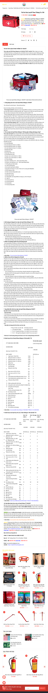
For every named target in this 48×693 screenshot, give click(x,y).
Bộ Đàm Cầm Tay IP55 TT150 (39, 567)
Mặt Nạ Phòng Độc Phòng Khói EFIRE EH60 (9, 567)
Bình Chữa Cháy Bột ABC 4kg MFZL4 (13, 674)
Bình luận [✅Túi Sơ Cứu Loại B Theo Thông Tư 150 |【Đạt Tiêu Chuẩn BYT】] (12, 44)
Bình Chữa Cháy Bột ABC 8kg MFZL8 (35, 674)
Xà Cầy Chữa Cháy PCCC (24, 624)
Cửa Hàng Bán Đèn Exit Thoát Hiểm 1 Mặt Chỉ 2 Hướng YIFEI (16, 643)
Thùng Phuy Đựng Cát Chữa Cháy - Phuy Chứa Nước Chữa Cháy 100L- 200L (9, 605)
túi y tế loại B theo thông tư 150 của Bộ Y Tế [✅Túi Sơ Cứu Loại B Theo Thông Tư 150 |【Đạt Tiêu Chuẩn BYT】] (21, 338)
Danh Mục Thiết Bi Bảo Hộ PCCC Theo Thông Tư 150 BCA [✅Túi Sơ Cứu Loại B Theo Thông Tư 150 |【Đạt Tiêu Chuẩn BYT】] (21, 8)
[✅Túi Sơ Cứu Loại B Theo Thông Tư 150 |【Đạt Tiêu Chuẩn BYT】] (44, 4)
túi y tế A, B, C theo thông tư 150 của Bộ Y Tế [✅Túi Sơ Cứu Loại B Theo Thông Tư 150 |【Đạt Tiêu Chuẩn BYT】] (25, 412)
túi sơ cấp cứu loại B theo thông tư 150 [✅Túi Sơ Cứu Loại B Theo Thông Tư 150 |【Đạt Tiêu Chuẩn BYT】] (23, 222)
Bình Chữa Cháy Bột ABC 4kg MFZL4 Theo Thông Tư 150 (38, 585)
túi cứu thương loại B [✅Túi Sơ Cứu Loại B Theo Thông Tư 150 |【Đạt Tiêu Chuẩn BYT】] (22, 241)
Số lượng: (23, 32)
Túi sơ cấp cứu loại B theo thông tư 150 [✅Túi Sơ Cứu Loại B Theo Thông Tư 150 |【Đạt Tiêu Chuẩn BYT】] (14, 132)
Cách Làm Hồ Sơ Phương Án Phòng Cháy (16, 635)
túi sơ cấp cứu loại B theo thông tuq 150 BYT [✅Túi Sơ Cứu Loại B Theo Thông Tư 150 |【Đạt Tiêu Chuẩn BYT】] (24, 309)
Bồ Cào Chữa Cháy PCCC (9, 624)
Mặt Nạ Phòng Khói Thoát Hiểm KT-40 (24, 605)
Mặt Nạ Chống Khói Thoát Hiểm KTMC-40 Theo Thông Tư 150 (39, 605)
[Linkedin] (31, 40)
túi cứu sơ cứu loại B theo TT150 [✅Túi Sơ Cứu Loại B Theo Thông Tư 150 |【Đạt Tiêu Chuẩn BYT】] (13, 506)
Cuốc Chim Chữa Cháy (39, 624)
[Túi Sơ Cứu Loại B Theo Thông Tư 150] (24, 4)
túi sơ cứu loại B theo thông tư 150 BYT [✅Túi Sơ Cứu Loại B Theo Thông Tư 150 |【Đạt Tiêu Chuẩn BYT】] (22, 102)
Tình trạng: (23, 29)
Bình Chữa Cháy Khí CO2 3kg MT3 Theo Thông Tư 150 (24, 585)
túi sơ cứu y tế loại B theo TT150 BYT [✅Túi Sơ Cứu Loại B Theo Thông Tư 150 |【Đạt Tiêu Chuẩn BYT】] (21, 503)
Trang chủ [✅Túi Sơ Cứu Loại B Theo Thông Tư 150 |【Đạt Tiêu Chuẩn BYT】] (4, 8)
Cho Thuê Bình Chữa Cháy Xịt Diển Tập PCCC (38, 635)
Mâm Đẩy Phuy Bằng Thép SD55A (24, 567)
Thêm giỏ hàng (27, 35)
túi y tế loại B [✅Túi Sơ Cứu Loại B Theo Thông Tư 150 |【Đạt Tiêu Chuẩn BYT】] (20, 257)
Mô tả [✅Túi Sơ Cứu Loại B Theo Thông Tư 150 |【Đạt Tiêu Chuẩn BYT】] (5, 44)
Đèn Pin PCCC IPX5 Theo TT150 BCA (9, 585)
